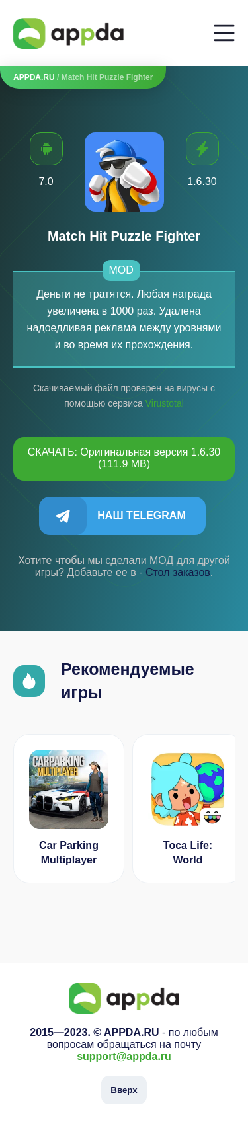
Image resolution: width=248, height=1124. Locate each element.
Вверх (123, 1090)
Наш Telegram (141, 515)
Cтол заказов (177, 572)
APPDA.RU (34, 77)
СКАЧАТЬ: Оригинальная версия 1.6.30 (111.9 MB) (124, 457)
